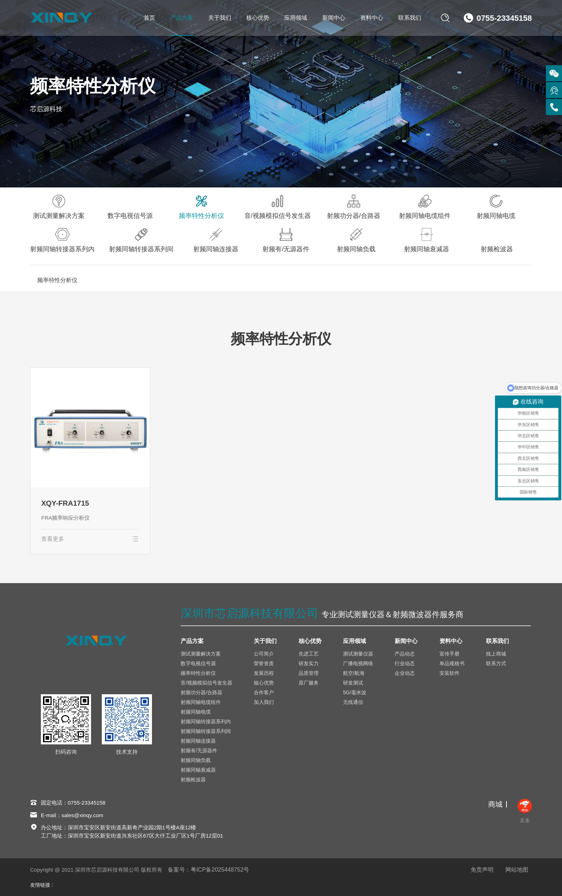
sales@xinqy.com (83, 815)
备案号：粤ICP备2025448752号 (208, 870)
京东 (525, 811)
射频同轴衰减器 (426, 240)
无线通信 (353, 702)
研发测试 (353, 683)
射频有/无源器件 (285, 240)
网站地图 (516, 870)
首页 (149, 18)
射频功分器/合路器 (353, 207)
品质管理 (309, 673)
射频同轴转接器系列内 (62, 240)
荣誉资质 (264, 663)
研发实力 (309, 663)
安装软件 (449, 673)
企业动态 (405, 673)
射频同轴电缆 (496, 207)
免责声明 (482, 870)
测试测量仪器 (358, 654)
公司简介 (264, 654)
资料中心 (371, 18)
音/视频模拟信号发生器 (277, 207)
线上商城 (496, 654)
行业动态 (405, 663)
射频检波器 (497, 240)
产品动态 (405, 654)
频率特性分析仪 (201, 207)
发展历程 (264, 673)
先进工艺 (309, 654)
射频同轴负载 (356, 240)
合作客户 (264, 692)
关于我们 (219, 18)
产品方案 (181, 18)
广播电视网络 (358, 663)
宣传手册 (449, 654)
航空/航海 (354, 673)
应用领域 (295, 18)
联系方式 (496, 663)
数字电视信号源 (130, 207)
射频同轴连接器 (215, 240)
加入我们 (264, 702)
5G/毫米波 (354, 692)
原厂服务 (309, 683)
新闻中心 (333, 18)
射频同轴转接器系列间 (141, 240)
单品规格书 (452, 663)
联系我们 (409, 18)
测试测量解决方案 (59, 207)
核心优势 (257, 18)
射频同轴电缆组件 (425, 207)
